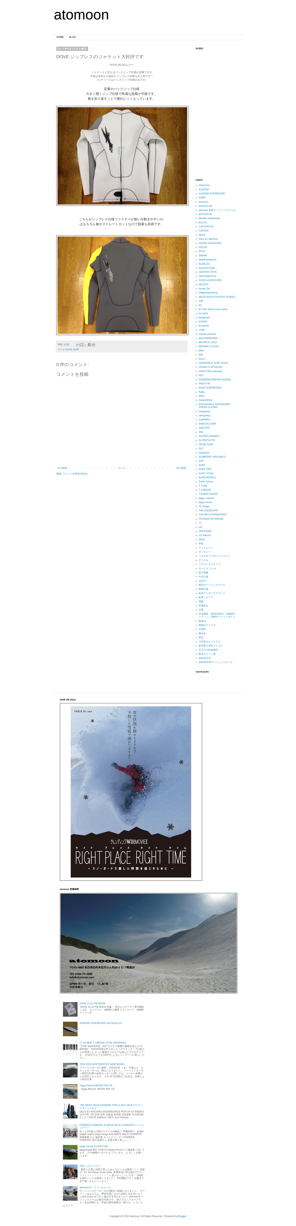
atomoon (81, 14)
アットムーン (206, 547)
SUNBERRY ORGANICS (212, 456)
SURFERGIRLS (207, 477)
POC (201, 375)
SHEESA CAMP (207, 423)
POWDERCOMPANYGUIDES (215, 379)
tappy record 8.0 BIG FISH (94, 1146)
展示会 (202, 633)
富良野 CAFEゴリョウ (211, 645)
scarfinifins (204, 419)
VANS (202, 539)
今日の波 (203, 576)
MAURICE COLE (208, 342)
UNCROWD (205, 531)
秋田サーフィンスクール (212, 585)
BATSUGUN (205, 214)
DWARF (203, 255)
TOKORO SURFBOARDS (213, 514)
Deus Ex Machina (208, 239)
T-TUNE (203, 485)
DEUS (202, 234)
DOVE (69, 349)
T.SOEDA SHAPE (208, 494)
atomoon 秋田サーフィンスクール (217, 210)
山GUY (202, 580)
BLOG (72, 37)
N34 (201, 354)
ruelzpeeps (205, 411)
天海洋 (202, 629)
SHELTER (204, 427)
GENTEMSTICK (207, 276)
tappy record (205, 502)
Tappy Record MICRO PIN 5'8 (96, 1085)
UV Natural (205, 535)
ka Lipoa (203, 313)
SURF (76, 349)
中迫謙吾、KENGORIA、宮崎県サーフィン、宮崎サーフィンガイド (217, 615)
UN (200, 527)
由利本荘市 (205, 658)
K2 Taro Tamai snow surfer (213, 309)
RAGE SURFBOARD (210, 387)
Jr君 (201, 301)
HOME (60, 37)
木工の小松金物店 (208, 649)
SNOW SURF (206, 444)
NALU (202, 359)
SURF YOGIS (206, 473)
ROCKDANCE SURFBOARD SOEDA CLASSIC (214, 406)
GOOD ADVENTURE (210, 280)
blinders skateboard (209, 218)
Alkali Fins (204, 185)
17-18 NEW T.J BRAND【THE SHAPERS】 (103, 1042)
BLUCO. (203, 222)
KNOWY (203, 321)
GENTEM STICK (208, 272)
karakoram (204, 317)
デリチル (203, 560)
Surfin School (206, 481)
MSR (201, 350)
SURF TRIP (205, 469)
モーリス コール (207, 568)
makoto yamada (207, 334)
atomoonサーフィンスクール (95, 1187)
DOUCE (203, 247)
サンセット (205, 551)
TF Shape (204, 506)
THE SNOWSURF (208, 510)
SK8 (201, 432)
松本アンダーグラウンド (212, 593)
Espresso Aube (207, 268)
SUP (201, 460)
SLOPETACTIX (207, 440)
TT (200, 522)
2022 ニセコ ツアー (90, 1166)
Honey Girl (204, 288)
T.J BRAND (205, 489)
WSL (201, 543)
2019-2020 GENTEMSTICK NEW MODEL (102, 1064)
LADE (202, 330)
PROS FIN (204, 383)
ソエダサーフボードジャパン (214, 556)
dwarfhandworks (207, 259)
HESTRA (204, 284)
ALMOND (204, 189)
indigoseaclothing (208, 292)
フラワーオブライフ (209, 564)
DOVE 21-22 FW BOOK (92, 1003)
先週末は (203, 605)
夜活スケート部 (207, 654)
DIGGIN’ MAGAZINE (210, 243)
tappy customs (206, 498)
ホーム (121, 468)
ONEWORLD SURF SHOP (213, 363)
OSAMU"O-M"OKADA (211, 367)
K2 (200, 305)
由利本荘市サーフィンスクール (216, 662)
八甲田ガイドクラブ (209, 641)
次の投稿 (62, 468)
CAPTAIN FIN (206, 226)
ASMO (202, 197)
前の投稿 (181, 468)
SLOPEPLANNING (209, 436)
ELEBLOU (204, 263)
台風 (201, 609)
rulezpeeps (205, 415)
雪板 (201, 601)
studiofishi (204, 452)
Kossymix (204, 325)
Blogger (182, 1216)
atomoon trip (205, 206)
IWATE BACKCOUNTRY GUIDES (217, 297)
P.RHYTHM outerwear (211, 371)
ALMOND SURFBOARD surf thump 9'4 (101, 1023)
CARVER (204, 230)
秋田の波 (203, 589)
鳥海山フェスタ (207, 625)
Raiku (202, 392)
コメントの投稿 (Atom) (75, 473)
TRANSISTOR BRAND (211, 518)
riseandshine (205, 400)
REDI (201, 396)
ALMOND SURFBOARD (212, 193)
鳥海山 (202, 621)
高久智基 (203, 572)
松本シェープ (206, 597)
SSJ (201, 448)
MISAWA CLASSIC (209, 346)
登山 (201, 637)
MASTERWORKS (208, 338)
